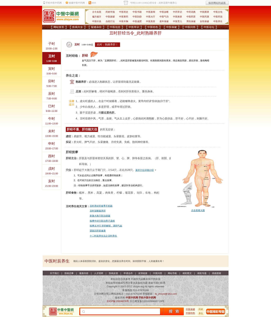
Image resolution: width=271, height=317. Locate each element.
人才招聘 (98, 273)
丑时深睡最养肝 (98, 211)
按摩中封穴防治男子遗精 (102, 221)
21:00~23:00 (51, 182)
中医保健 (171, 27)
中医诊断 (164, 12)
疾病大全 (77, 27)
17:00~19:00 (51, 157)
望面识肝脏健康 (98, 230)
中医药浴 (217, 16)
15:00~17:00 (51, 144)
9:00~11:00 (51, 107)
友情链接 (142, 273)
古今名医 (96, 12)
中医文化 (217, 12)
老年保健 (164, 21)
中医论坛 (209, 27)
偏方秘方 (96, 16)
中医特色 (152, 27)
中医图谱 (204, 12)
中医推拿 (177, 16)
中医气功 (164, 16)
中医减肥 (137, 21)
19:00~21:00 (51, 169)
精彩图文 (187, 273)
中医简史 (123, 12)
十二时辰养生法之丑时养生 (103, 235)
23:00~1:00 (51, 45)
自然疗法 (110, 21)
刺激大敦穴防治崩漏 (100, 215)
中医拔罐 (110, 16)
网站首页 (58, 27)
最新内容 (83, 273)
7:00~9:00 (51, 95)
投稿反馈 (113, 273)
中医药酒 (204, 16)
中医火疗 (150, 16)
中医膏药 (123, 16)
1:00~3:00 (51, 57)
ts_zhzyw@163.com (166, 293)
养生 (201, 313)
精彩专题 (202, 273)
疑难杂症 (96, 27)
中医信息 (115, 27)
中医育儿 (177, 21)
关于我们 (54, 273)
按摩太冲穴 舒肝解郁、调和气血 (106, 225)
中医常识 (134, 27)
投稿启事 (69, 273)
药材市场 (110, 12)
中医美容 (150, 21)
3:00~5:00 (51, 70)
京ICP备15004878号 (118, 301)
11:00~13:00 (51, 119)
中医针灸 (96, 21)
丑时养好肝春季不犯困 (101, 206)
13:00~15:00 (51, 132)
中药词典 (191, 12)
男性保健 (191, 21)
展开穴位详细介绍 (144, 170)
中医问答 (190, 27)
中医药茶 (191, 16)
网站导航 (172, 273)
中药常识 (177, 12)
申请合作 (128, 273)
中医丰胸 (123, 21)
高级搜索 (216, 273)
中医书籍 (137, 12)
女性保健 (204, 21)
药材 (201, 309)
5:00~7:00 (51, 82)
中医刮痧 (137, 16)
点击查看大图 (198, 210)
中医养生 (217, 21)
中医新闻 (150, 12)
